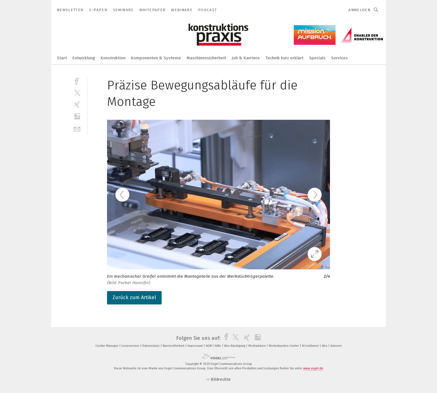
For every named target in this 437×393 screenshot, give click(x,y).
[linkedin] (77, 116)
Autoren (336, 346)
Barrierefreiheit (174, 346)
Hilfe (218, 346)
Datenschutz (151, 346)
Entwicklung (83, 57)
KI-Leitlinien (311, 346)
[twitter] (77, 92)
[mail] (77, 128)
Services (339, 57)
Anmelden (359, 10)
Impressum (196, 346)
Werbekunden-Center (284, 346)
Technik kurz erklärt (284, 57)
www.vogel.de (313, 368)
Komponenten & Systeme (156, 57)
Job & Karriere (246, 57)
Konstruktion (113, 57)
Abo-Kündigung (235, 346)
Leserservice (131, 346)
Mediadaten (257, 346)
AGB (209, 346)
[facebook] (77, 80)
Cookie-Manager (107, 346)
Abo (325, 346)
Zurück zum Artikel (134, 297)
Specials (317, 57)
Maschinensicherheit (206, 57)
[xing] (77, 104)
